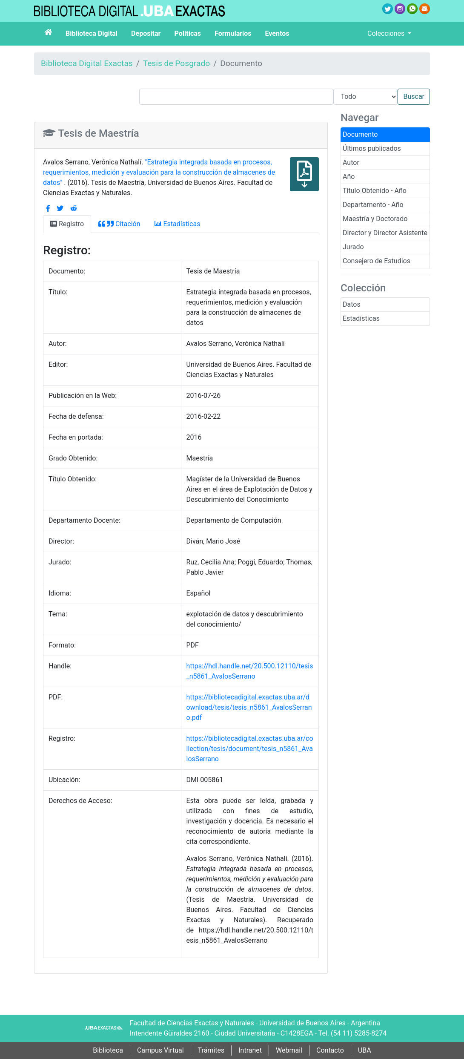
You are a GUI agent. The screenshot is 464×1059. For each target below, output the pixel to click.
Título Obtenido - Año (375, 191)
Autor (351, 162)
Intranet (250, 1050)
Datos (352, 304)
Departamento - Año (373, 205)
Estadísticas (361, 318)
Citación (119, 224)
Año (349, 177)
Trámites (211, 1050)
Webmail (289, 1050)
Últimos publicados (372, 148)
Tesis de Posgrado (176, 63)
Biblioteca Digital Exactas (87, 63)
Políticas (187, 33)
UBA (364, 1050)
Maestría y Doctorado (375, 219)
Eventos (277, 33)
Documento (360, 134)
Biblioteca (108, 1050)
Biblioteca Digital (91, 33)
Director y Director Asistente (385, 233)
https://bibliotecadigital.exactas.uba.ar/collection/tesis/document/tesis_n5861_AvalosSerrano (249, 748)
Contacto (330, 1050)
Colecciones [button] (386, 33)
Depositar (145, 33)
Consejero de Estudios (376, 261)
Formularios (233, 33)
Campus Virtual (160, 1050)
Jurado (353, 247)
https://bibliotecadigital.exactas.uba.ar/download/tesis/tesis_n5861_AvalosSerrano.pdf (249, 707)
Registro (67, 224)
